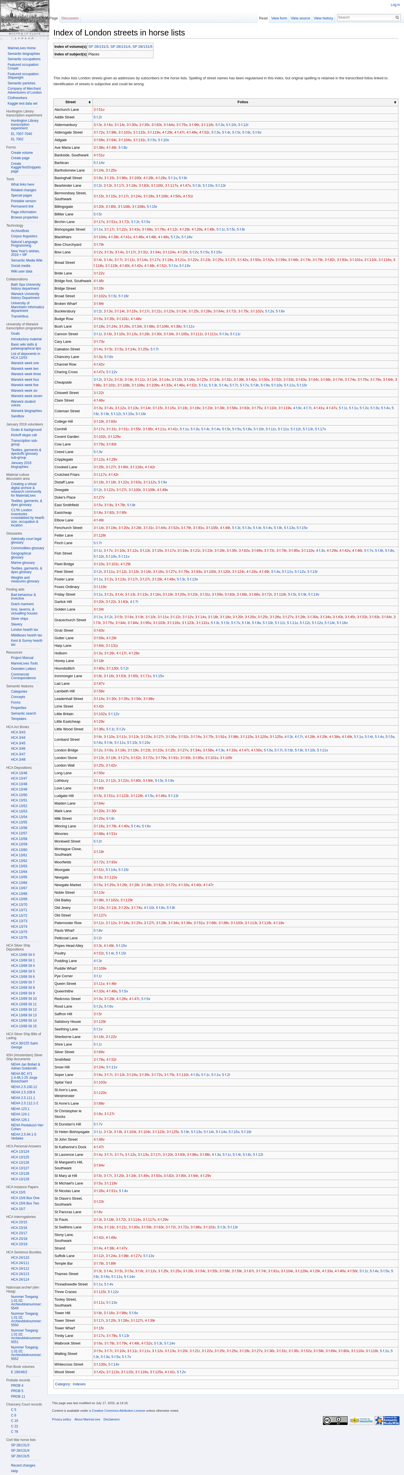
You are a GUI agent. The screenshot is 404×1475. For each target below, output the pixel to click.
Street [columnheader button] (73, 102)
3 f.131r (142, 140)
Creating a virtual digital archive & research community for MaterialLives (26, 489)
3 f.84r (126, 623)
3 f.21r (159, 311)
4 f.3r (291, 737)
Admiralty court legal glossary (26, 541)
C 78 (14, 1432)
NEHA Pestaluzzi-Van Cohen (27, 1127)
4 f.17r (124, 654)
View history (322, 18)
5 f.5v (154, 140)
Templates (18, 719)
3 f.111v (214, 334)
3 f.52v (271, 260)
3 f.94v (139, 623)
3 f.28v (151, 196)
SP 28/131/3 (101, 47)
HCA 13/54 (19, 817)
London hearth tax (24, 630)
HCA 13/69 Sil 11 (23, 1004)
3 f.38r (222, 408)
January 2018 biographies (21, 465)
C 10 (14, 1421)
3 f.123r (194, 623)
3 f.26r (102, 289)
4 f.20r (185, 253)
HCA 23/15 (19, 1222)
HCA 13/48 (19, 784)
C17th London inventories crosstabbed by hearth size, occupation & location (27, 517)
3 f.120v (264, 737)
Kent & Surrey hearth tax (26, 643)
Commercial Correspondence (23, 676)
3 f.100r (138, 178)
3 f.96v (124, 178)
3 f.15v (114, 196)
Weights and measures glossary (25, 580)
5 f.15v (219, 253)
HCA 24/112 (20, 1269)
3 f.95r (151, 429)
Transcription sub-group (24, 443)
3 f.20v (126, 528)
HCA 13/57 (19, 833)
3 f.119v (156, 133)
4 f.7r (310, 408)
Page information (23, 212)
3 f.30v (134, 125)
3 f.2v (101, 253)
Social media (20, 266)
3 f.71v (148, 676)
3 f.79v (102, 445)
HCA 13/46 (19, 773)
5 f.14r (335, 623)
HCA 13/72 (19, 916)
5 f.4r (229, 133)
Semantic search (23, 713)
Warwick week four (25, 380)
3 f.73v (102, 342)
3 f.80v (102, 669)
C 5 (13, 1410)
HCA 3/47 (18, 754)
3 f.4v (122, 253)
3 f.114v (137, 1220)
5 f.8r (244, 230)
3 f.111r (199, 334)
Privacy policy (64, 1422)
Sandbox (17, 416)
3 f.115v (249, 737)
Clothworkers (17, 98)
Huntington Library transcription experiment (24, 124)
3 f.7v (111, 551)
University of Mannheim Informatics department (27, 307)
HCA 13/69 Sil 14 (23, 1021)
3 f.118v (103, 266)
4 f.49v (194, 133)
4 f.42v (142, 266)
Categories (19, 691)
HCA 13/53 (19, 811)
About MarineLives (90, 1422)
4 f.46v (141, 237)
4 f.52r (207, 133)
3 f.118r (268, 923)
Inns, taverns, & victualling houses (24, 611)
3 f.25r (196, 311)
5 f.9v (280, 386)
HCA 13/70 (19, 905)
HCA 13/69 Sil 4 (23, 966)
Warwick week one (25, 363)
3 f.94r (102, 304)
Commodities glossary (27, 548)
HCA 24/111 (20, 1263)
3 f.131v (208, 623)
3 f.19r (102, 422)
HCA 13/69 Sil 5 (23, 971)
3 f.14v (144, 260)
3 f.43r (341, 617)
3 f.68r (245, 595)
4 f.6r (300, 408)
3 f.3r (101, 125)
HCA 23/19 (19, 1244)
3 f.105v (185, 334)
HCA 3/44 (18, 738)
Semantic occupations (24, 59)
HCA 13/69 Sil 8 (23, 988)
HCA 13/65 (19, 877)
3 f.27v (102, 498)
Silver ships (19, 619)
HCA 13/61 (19, 855)
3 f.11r (132, 260)
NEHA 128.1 (20, 1120)
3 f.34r (140, 327)
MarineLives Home (22, 48)
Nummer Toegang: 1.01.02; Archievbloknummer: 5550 (26, 1319)
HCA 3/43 (18, 732)
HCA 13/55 (19, 822)
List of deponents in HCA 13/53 (25, 356)
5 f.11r (238, 334)
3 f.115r (142, 133)
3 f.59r (149, 1228)
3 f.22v (124, 230)
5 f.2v (178, 237)
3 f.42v (245, 260)
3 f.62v (247, 551)
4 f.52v (149, 1344)
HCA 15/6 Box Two (25, 1203)
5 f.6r (249, 133)
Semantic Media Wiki (26, 260)
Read (262, 18)
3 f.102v (127, 133)
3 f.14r (122, 125)
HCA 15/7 (18, 1209)
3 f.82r (332, 260)
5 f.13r (223, 186)
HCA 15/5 (18, 1192)
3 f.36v (102, 730)
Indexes (82, 1384)
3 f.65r (136, 676)
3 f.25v (114, 171)
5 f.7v (259, 386)
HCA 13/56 (19, 828)
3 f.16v (192, 380)
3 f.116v (387, 260)
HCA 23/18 (19, 1239)
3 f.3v (111, 253)
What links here (22, 184)
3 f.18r (114, 483)
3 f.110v (310, 551)
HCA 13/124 (20, 1152)
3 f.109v (167, 386)
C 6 (13, 1415)
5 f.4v (238, 386)
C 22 (14, 1426)
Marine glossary (23, 563)
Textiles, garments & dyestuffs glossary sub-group (26, 454)
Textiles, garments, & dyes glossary (26, 503)
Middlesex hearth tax (26, 635)
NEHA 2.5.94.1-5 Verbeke (23, 1136)
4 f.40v (126, 826)
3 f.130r (115, 669)
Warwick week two (24, 369)
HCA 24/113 (20, 1274)
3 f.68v (150, 230)
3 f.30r (159, 334)
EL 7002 (17, 139)
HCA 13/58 (19, 839)
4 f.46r (102, 281)
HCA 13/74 (19, 927)
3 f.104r (147, 1132)
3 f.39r (242, 380)
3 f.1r (101, 334)
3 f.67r (252, 1271)
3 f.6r (111, 334)
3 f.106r (165, 196)
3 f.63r (159, 125)
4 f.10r (152, 908)
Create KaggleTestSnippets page (26, 167)
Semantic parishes (21, 83)
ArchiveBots (20, 231)
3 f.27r (233, 260)
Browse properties (24, 217)
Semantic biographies (24, 54)
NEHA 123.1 (20, 1109)
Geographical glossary (21, 555)
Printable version (23, 201)
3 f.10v (122, 334)
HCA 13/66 (19, 883)
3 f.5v (101, 319)
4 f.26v (124, 999)
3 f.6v (111, 125)
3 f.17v (102, 222)
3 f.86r (226, 923)
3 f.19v (134, 186)
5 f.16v (189, 237)
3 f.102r (103, 437)
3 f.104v (127, 140)
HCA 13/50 (19, 795)
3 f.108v (141, 207)
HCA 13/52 (19, 806)
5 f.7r (157, 349)
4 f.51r (191, 196)
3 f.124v (172, 253)
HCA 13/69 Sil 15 (23, 1026)
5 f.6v (259, 133)
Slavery (16, 624)
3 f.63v (304, 380)
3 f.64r (114, 140)
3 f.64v (171, 125)
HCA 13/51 (19, 800)
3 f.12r (124, 572)
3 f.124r (241, 572)
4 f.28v (163, 178)
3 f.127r (140, 1321)
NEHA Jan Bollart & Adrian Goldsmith (25, 1066)
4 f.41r (176, 429)
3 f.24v (139, 196)
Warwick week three (26, 374)
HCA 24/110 (20, 1258)
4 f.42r (153, 467)
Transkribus (19, 316)
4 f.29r (170, 133)
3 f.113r (254, 923)
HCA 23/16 (19, 1228)
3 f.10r (153, 617)
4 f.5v (152, 796)
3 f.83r (147, 186)
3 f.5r (111, 349)
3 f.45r (353, 617)
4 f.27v (139, 1256)
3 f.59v (283, 260)
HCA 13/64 (19, 872)
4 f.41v (128, 237)
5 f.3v (222, 125)
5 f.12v (114, 372)
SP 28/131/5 (145, 47)
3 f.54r (203, 1271)
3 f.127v (103, 916)
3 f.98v (152, 327)
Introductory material (26, 339)
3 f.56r (139, 699)
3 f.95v (296, 551)
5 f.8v (125, 148)
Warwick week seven (26, 396)
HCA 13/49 (19, 789)
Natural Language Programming (24, 244)
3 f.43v (137, 230)
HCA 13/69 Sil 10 (23, 999)
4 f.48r (154, 237)
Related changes (23, 190)
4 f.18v (281, 923)
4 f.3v (323, 551)
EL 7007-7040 (21, 134)
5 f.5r (239, 133)
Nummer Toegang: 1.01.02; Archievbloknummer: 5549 (26, 1302)
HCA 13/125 (20, 1157)
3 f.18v (102, 327)
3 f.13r (148, 551)
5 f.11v (191, 327)
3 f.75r (246, 311)
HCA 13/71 (19, 910)
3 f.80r (126, 467)
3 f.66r (296, 260)
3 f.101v (358, 260)
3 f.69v (259, 551)
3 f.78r (123, 505)
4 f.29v (199, 230)
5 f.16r (126, 296)
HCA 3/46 (18, 749)
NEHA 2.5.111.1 (23, 1098)
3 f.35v (126, 699)
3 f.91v (201, 528)
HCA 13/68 (19, 894)
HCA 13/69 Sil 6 (23, 977)
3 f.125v (279, 737)
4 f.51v (102, 156)
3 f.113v (115, 1372)
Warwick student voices (23, 403)
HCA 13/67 (19, 888)
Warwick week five (24, 385)
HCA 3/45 (18, 743)
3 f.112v (152, 483)
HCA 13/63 (19, 866)
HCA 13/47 (19, 778)
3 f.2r (101, 186)
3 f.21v (183, 260)
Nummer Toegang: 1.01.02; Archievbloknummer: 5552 (26, 1353)
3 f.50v (258, 260)
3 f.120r (227, 572)
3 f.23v (171, 311)
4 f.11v (163, 429)
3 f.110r (373, 260)
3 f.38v (102, 148)
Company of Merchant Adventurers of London (25, 90)
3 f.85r (114, 207)
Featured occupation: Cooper (23, 67)
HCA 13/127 (20, 1168)
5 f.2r (101, 118)
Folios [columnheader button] (243, 102)
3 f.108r (127, 207)
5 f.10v (166, 140)
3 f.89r (114, 1264)
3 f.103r (165, 623)
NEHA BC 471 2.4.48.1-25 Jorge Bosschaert (24, 1077)
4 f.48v (166, 237)
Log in (395, 5)
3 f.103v (103, 1083)
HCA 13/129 (20, 1179)
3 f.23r (208, 260)
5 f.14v (102, 163)
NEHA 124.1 (20, 1114)
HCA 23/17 (19, 1233)
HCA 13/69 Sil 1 (23, 960)
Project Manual (22, 658)
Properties (18, 708)
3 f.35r (147, 125)
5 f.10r (234, 125)
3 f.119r (117, 266)
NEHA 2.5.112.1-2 (24, 1103)
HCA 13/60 (19, 850)
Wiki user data (21, 271)
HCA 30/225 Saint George (24, 1045)
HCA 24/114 (20, 1280)
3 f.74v (353, 380)
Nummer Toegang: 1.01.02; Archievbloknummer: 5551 (26, 1336)
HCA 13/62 (19, 861)
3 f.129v (117, 437)
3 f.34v (158, 253)
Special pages (21, 195)
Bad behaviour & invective (23, 597)
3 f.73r (102, 623)
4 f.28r (151, 178)
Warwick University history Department (25, 296)
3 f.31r (146, 253)
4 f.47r (182, 133)
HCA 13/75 (19, 932)
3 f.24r (102, 171)
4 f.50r (355, 1271)
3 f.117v (174, 186)
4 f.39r (153, 1321)
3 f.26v (127, 327)
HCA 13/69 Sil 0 (23, 955)
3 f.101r (125, 319)
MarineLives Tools (24, 663)
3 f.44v (163, 528)
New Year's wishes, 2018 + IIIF (25, 253)
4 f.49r (114, 148)
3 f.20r (102, 207)
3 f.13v (134, 334)
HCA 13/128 (20, 1174)
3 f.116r (210, 125)
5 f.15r (155, 207)
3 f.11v (112, 572)
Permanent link (22, 206)
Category (65, 1384)
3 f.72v (102, 133)
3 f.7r (121, 260)
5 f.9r (111, 414)
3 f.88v (102, 1104)
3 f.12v (123, 408)
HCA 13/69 (19, 899)
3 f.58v (102, 140)
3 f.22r (102, 393)
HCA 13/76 (19, 938)
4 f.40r (130, 266)
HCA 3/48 (18, 760)
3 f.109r (152, 490)
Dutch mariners (22, 604)
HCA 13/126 (20, 1163)
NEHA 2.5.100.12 (24, 1087)
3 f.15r (112, 178)
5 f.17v (323, 429)
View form (278, 18)
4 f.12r (175, 230)
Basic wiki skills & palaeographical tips (26, 346)
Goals (15, 333)
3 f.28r (147, 334)
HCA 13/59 (19, 844)
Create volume (22, 153)
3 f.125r (175, 1132)
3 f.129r (129, 900)
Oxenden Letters (23, 669)
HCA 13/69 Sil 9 (23, 993)
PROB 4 (17, 1386)
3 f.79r (102, 245)
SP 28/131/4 (123, 47)
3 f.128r (103, 536)
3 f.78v (162, 230)
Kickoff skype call (24, 435)
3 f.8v (101, 178)
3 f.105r (215, 528)
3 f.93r (188, 758)
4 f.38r (116, 237)
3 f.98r (114, 133)
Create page (20, 158)
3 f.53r (291, 380)
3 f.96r (197, 125)
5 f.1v (175, 178)
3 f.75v (184, 125)
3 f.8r (131, 380)
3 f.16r (185, 408)
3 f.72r (127, 222)
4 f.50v (178, 196)
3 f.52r (279, 380)
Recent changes (23, 1465)
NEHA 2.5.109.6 (23, 1092)
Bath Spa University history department (25, 287)
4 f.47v (188, 186)
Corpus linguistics (24, 236)
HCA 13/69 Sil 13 (23, 1015)
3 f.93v (345, 260)
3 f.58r (227, 1271)
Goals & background (26, 430)
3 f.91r (176, 758)
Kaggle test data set (22, 103)
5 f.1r (223, 230)
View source (299, 18)
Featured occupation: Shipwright (23, 76)
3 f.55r (139, 429)
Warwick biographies (26, 411)
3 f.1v (101, 230)
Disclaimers (114, 1422)
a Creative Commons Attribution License (120, 1413)
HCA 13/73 (19, 921)
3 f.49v (146, 1176)
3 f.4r (101, 260)
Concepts (18, 697)
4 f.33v (181, 386)
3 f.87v (102, 684)
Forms (15, 702)
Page (55, 18)
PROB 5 (17, 1391)
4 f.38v (179, 327)
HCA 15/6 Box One (25, 1198)
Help (14, 1471)
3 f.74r (308, 260)
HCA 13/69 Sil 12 (23, 1010)
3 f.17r (122, 186)
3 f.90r (184, 1176)
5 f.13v (190, 266)
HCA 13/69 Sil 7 (23, 982)
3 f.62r (161, 885)
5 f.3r (199, 186)
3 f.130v (103, 1365)
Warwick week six (24, 391)
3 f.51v (102, 110)
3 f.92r (112, 513)
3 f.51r (126, 429)
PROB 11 (18, 1397)
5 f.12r (246, 125)
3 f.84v (102, 1166)
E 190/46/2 (19, 1372)
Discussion (72, 18)
